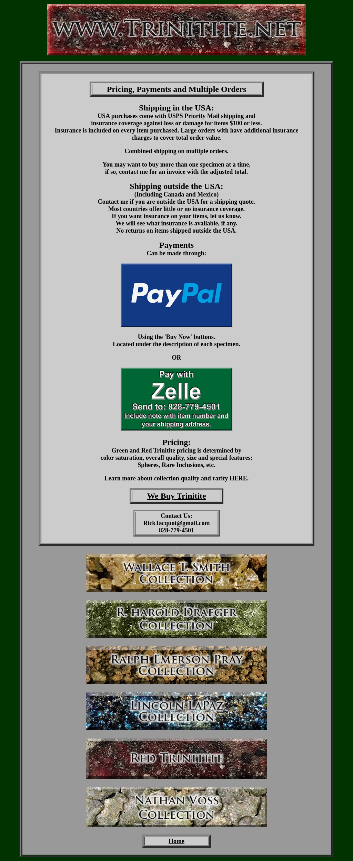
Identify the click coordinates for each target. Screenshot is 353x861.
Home (176, 841)
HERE (238, 478)
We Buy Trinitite (176, 495)
